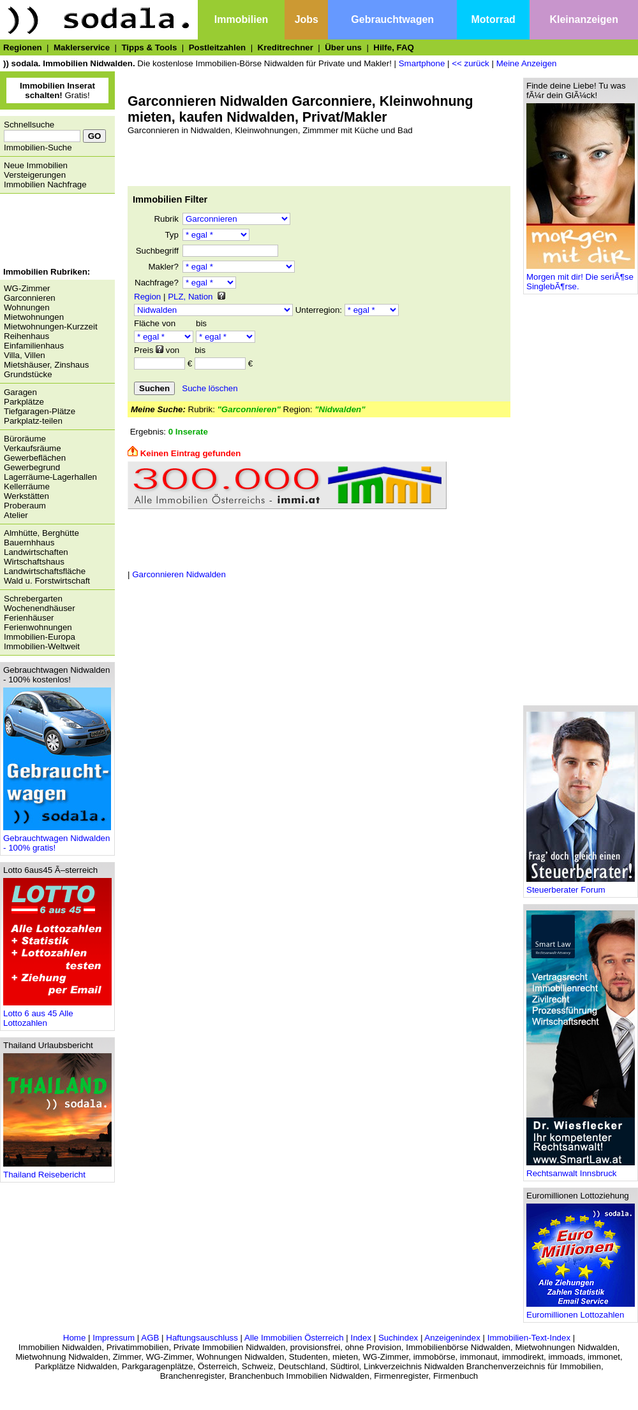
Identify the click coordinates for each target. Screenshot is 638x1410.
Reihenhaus (26, 336)
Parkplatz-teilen (33, 421)
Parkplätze (24, 401)
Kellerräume (27, 486)
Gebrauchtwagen (392, 19)
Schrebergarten (33, 598)
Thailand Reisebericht (57, 1170)
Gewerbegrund (32, 467)
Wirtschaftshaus (34, 561)
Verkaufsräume (32, 448)
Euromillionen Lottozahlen (580, 1311)
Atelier (16, 515)
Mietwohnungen (34, 317)
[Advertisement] (54, 232)
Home (74, 1337)
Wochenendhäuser (39, 608)
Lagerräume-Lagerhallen (50, 477)
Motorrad (493, 19)
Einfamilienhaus (34, 345)
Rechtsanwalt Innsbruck (580, 1169)
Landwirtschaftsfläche (44, 571)
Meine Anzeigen (526, 63)
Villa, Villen (24, 355)
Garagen (20, 392)
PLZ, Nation (190, 296)
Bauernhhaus (29, 542)
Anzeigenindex (452, 1337)
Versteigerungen (35, 175)
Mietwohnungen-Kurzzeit (51, 326)
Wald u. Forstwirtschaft (47, 581)
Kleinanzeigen (583, 19)
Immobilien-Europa (39, 637)
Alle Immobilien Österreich (294, 1337)
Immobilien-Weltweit (42, 646)
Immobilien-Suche (38, 147)
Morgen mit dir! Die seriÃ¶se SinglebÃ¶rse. (580, 277)
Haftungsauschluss (202, 1337)
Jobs (306, 19)
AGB (150, 1337)
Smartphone (422, 63)
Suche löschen (209, 388)
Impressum (114, 1337)
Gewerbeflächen (35, 458)
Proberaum (25, 505)
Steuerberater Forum (580, 886)
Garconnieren (30, 298)
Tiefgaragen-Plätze (39, 411)
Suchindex (398, 1337)
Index (360, 1337)
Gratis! (57, 90)
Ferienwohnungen (38, 627)
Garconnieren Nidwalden (179, 574)
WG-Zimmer (27, 288)
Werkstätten (26, 496)
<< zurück (470, 63)
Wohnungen (27, 307)
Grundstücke (28, 374)
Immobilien (241, 19)
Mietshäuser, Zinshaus (46, 365)
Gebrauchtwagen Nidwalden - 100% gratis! (57, 839)
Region (147, 296)
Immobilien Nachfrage (45, 184)
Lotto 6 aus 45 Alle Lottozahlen (57, 1014)
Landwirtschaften (36, 552)
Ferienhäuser (29, 617)
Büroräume (25, 438)
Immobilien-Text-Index (528, 1337)
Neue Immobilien (36, 165)
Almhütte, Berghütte (41, 533)
